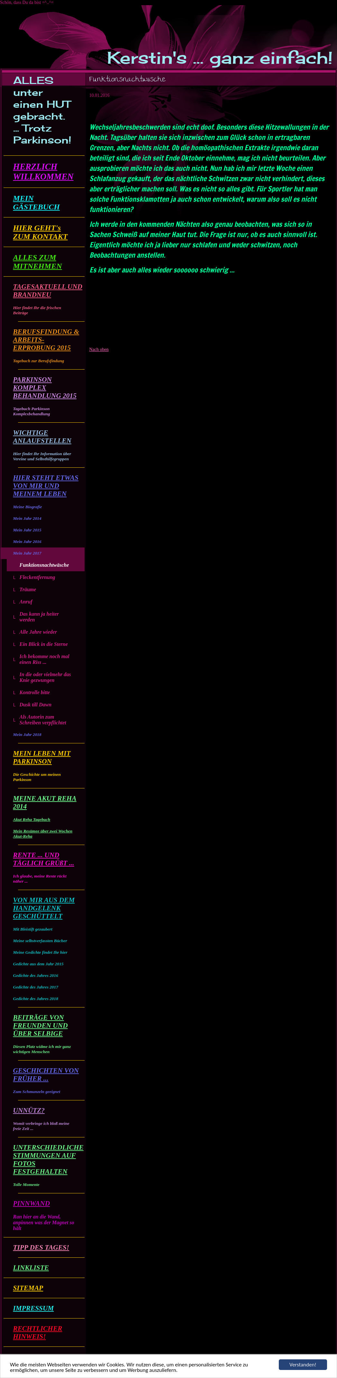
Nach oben (99, 349)
